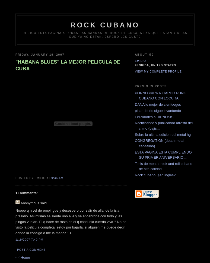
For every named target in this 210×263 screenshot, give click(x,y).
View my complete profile (158, 71)
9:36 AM (57, 178)
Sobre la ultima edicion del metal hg (163, 135)
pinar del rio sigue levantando (158, 111)
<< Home (22, 257)
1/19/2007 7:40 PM (29, 239)
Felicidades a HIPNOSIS (154, 117)
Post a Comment (31, 249)
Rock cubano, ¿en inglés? (155, 175)
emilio (140, 61)
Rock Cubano (104, 25)
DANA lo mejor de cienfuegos (158, 104)
